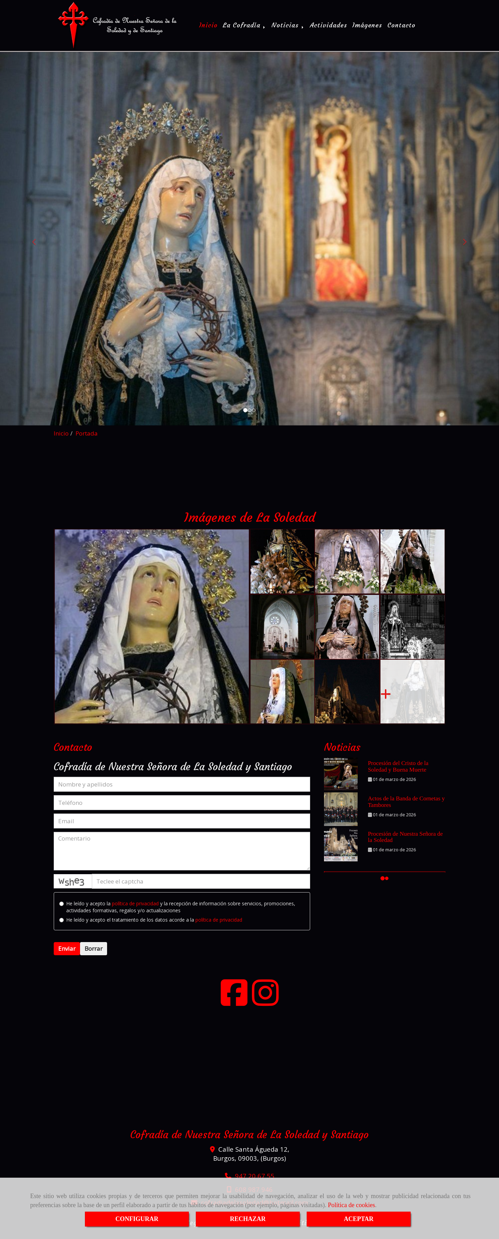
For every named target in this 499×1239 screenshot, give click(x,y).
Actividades (328, 29)
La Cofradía (244, 29)
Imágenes (367, 29)
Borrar (94, 955)
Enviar (67, 955)
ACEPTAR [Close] (359, 1218)
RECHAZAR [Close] (247, 1218)
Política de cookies (351, 1205)
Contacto (401, 29)
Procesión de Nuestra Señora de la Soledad (405, 844)
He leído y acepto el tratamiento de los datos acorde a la (150, 926)
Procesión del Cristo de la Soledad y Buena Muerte (398, 773)
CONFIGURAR (136, 1218)
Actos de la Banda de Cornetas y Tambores (406, 808)
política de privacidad (135, 910)
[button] (37, 246)
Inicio (208, 29)
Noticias (288, 29)
